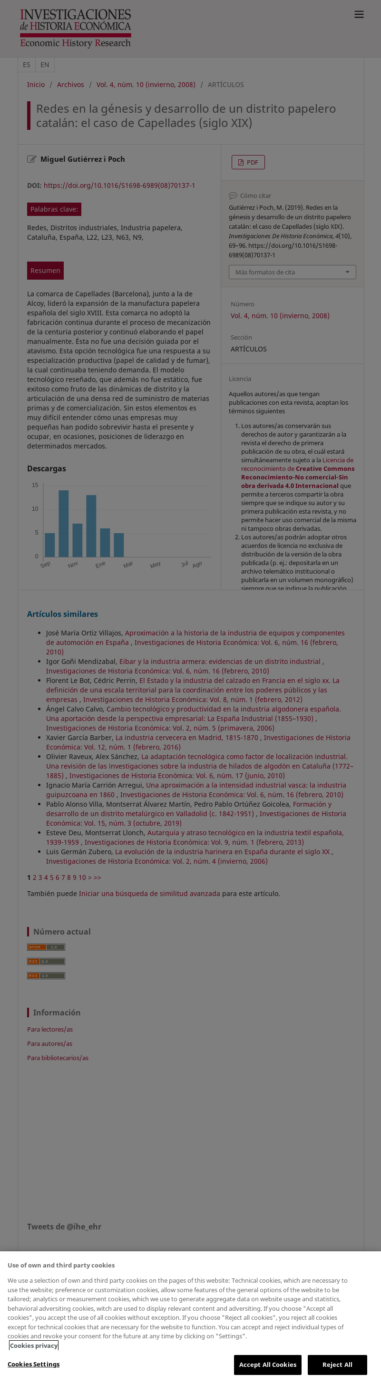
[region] (190, 1317)
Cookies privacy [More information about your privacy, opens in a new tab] (34, 1345)
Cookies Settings (33, 1364)
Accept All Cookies (267, 1364)
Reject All (337, 1364)
